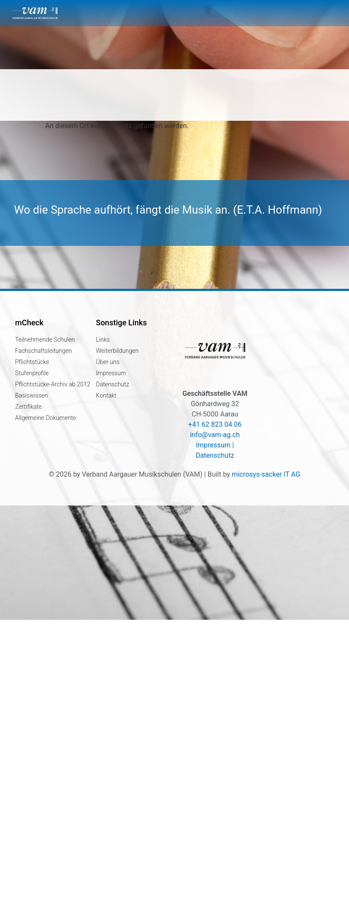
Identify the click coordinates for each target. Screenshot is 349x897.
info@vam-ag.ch (215, 435)
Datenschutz (215, 455)
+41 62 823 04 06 (215, 424)
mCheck (29, 322)
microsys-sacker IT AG (266, 474)
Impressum (213, 445)
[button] (208, 10)
